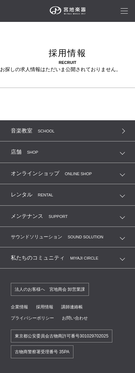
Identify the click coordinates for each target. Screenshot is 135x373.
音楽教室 (32, 130)
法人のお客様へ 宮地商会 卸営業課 (50, 289)
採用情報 (44, 306)
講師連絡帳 (72, 306)
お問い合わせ (75, 318)
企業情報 (19, 306)
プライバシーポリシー (32, 318)
